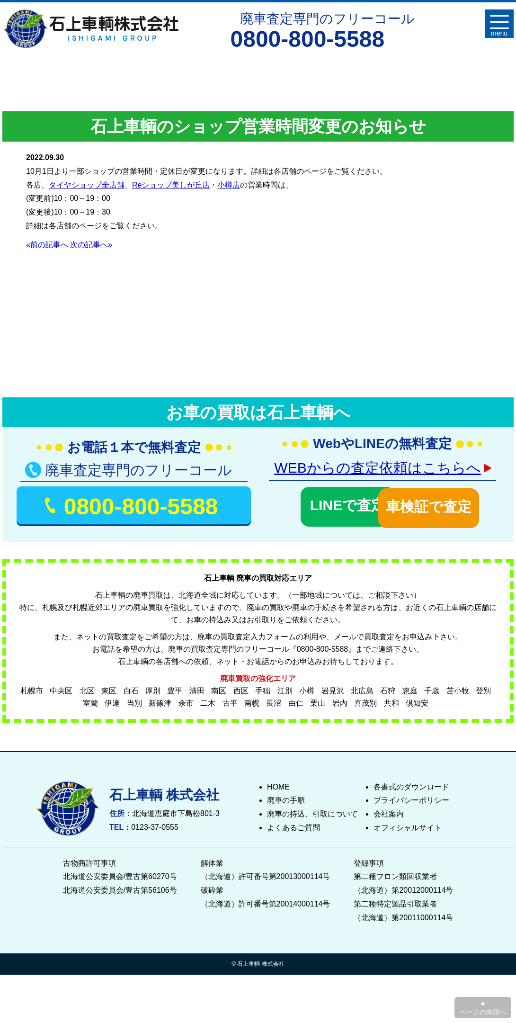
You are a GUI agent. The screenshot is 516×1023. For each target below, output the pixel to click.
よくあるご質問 (293, 825)
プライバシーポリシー (411, 798)
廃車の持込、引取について (312, 812)
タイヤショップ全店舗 (87, 185)
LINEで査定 (322, 504)
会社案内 (389, 812)
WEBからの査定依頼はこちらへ (377, 468)
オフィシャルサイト (408, 825)
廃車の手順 (286, 798)
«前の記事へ (47, 245)
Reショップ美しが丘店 (171, 185)
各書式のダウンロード (411, 784)
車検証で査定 (442, 504)
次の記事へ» (91, 245)
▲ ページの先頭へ (483, 1007)
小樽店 (228, 185)
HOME (278, 784)
